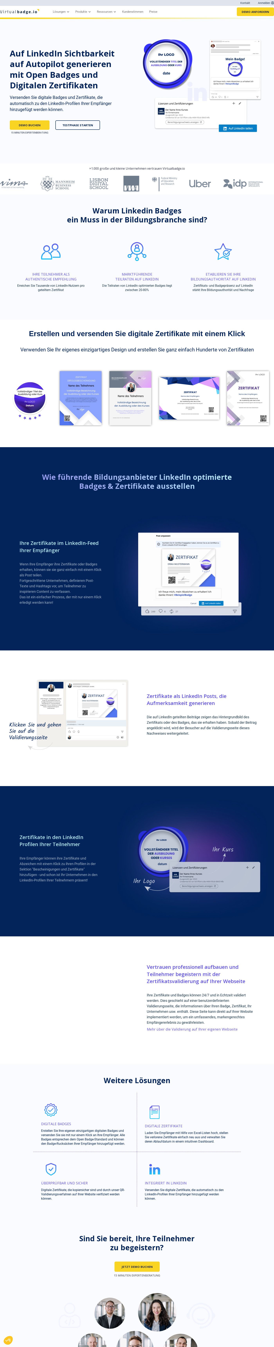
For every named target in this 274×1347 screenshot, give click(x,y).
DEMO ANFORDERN (255, 12)
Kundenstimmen (132, 11)
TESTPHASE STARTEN (77, 125)
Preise (153, 11)
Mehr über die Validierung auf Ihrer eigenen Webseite (192, 1029)
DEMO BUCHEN (30, 125)
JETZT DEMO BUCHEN (137, 1267)
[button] (60, 12)
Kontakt (245, 2)
